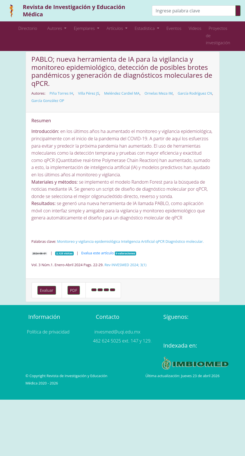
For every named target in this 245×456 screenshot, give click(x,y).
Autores (53, 28)
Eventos (174, 28)
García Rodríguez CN (195, 93)
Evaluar (46, 290)
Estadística (145, 28)
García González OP (48, 100)
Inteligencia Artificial (138, 241)
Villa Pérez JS (88, 93)
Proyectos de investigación (218, 35)
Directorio (27, 28)
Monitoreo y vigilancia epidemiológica (88, 241)
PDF (73, 290)
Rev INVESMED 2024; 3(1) (125, 264)
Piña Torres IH (61, 93)
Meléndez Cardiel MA (122, 93)
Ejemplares (85, 28)
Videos (195, 28)
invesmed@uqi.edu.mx (117, 332)
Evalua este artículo (97, 252)
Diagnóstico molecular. (184, 241)
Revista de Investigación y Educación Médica (74, 10)
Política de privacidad (48, 332)
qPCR (160, 241)
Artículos (115, 28)
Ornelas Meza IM (159, 93)
